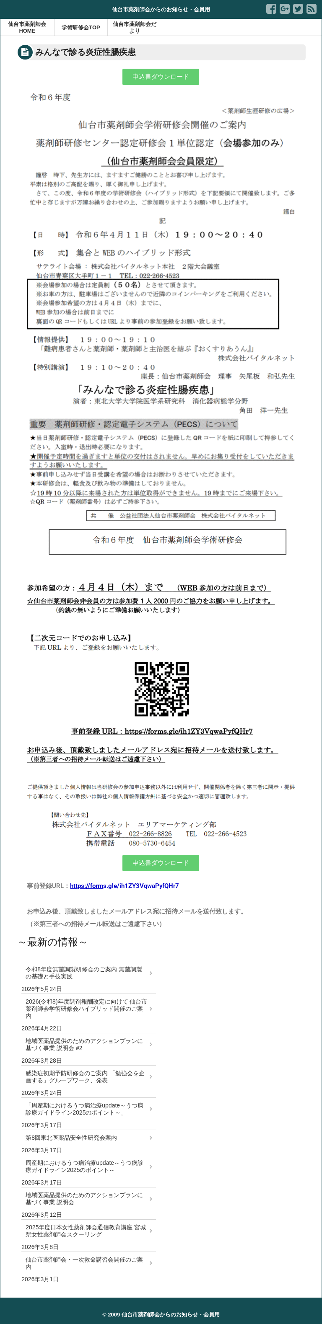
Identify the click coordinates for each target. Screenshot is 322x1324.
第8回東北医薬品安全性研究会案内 (71, 1137)
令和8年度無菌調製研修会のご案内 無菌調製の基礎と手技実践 (84, 973)
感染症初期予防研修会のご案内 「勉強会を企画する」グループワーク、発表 (85, 1077)
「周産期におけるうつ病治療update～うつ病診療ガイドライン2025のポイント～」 (84, 1109)
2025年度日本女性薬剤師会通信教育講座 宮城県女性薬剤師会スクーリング (86, 1231)
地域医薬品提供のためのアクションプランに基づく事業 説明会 (84, 1198)
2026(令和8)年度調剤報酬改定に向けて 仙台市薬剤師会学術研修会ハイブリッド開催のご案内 (86, 1008)
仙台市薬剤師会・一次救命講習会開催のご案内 (84, 1263)
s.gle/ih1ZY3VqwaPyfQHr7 (124, 886)
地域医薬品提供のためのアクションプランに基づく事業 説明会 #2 (84, 1044)
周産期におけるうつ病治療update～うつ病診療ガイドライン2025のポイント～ (84, 1166)
